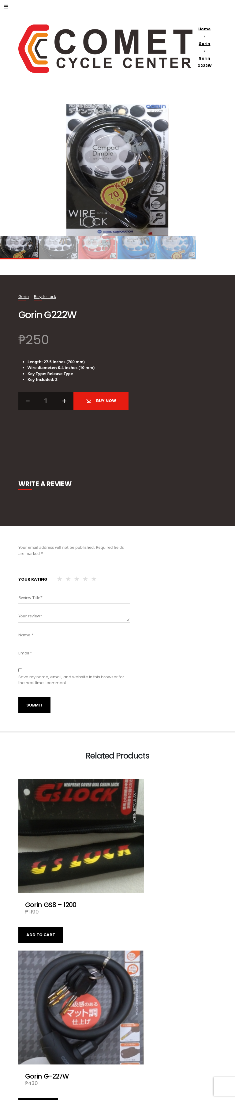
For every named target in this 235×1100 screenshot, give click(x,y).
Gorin (204, 43)
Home (204, 29)
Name (25, 635)
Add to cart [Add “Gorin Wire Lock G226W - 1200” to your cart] (139, 1053)
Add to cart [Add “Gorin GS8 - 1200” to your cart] (40, 908)
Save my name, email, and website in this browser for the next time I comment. (71, 680)
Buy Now (101, 401)
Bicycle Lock (45, 296)
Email (25, 653)
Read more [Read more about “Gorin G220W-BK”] (38, 1053)
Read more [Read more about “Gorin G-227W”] (137, 908)
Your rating (32, 579)
